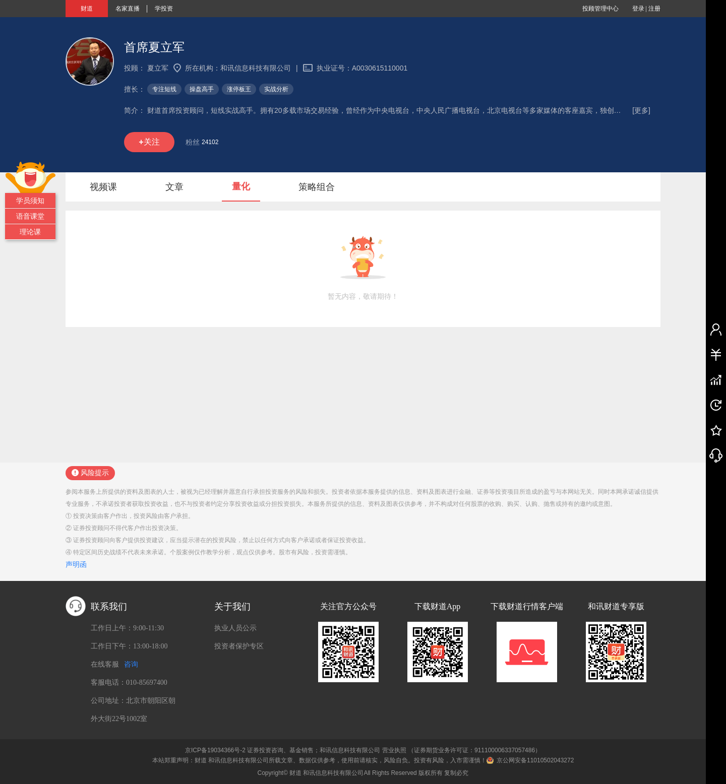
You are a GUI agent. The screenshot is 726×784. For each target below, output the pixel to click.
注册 (654, 8)
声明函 (76, 564)
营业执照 (394, 750)
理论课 (30, 232)
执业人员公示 (235, 628)
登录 (638, 8)
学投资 (164, 8)
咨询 (131, 664)
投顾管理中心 (600, 8)
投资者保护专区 (239, 646)
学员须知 (30, 201)
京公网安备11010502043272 (535, 760)
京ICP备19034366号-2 (215, 750)
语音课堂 (30, 216)
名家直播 (127, 8)
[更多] (641, 110)
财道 (87, 8)
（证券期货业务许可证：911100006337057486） (474, 750)
